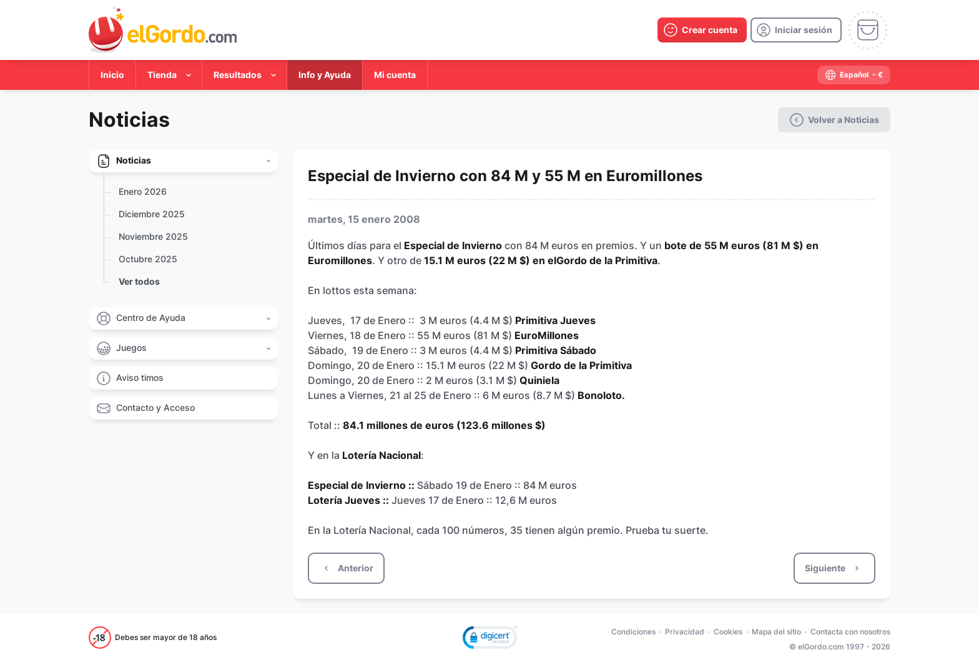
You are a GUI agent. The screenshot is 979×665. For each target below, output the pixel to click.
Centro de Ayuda (150, 317)
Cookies (728, 631)
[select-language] (853, 75)
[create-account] (702, 29)
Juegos (131, 347)
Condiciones (633, 631)
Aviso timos (140, 377)
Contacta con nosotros (850, 631)
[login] (796, 29)
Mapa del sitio (776, 631)
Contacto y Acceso (155, 407)
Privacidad (684, 631)
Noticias (133, 160)
